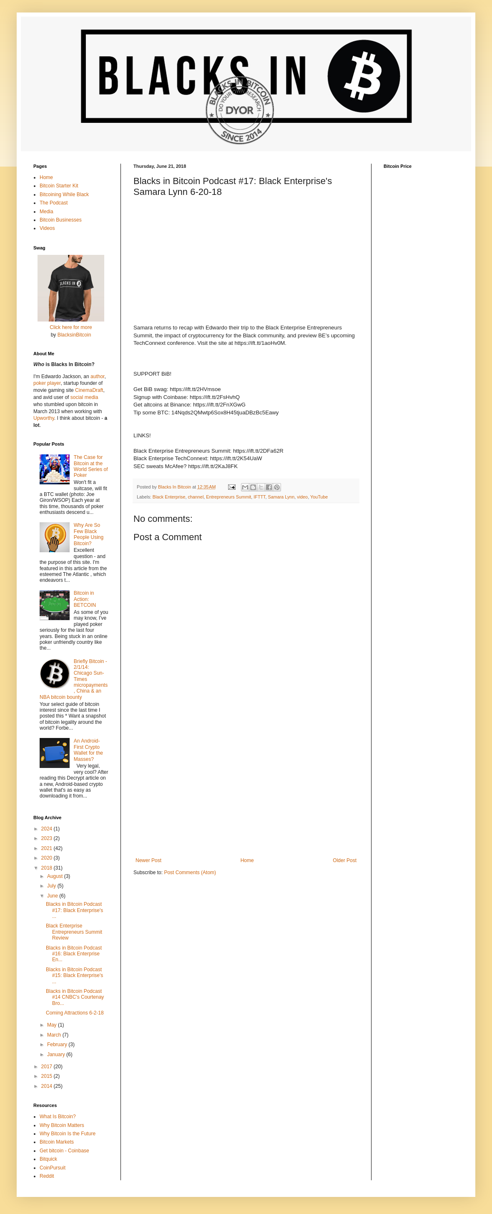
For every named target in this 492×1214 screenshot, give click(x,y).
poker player (46, 383)
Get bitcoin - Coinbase (64, 1151)
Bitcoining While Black (64, 194)
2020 (47, 858)
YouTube (319, 496)
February (57, 1044)
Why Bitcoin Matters (62, 1125)
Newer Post (148, 860)
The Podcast (54, 203)
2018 (47, 868)
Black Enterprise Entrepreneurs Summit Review (74, 932)
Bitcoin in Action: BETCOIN (85, 599)
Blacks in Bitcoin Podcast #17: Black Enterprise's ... (74, 910)
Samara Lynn (281, 496)
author (97, 376)
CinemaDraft (89, 390)
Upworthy (43, 418)
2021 (47, 848)
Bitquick (48, 1159)
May (52, 1025)
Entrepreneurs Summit (228, 496)
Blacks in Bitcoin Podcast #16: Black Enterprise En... (74, 954)
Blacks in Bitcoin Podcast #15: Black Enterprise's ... (74, 976)
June (53, 896)
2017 (47, 1066)
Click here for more (71, 327)
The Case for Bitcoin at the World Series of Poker (91, 466)
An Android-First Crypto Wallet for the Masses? (88, 750)
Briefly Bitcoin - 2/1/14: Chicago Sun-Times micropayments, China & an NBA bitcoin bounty (74, 679)
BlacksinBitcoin (74, 335)
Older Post (344, 860)
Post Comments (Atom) (190, 872)
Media (46, 211)
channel (195, 496)
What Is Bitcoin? (58, 1116)
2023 (47, 838)
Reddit (47, 1176)
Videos (47, 228)
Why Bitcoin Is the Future (67, 1134)
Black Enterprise (169, 496)
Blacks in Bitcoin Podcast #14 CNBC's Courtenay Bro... (75, 997)
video (302, 496)
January (56, 1054)
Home (247, 860)
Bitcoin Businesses (61, 220)
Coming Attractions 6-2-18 (75, 1013)
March (55, 1035)
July (52, 886)
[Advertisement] (246, 788)
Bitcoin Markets (57, 1142)
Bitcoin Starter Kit (59, 186)
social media (84, 397)
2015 (47, 1076)
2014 (47, 1086)
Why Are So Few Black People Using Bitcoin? (88, 534)
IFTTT (259, 496)
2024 (47, 829)
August (55, 876)
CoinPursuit (52, 1168)
